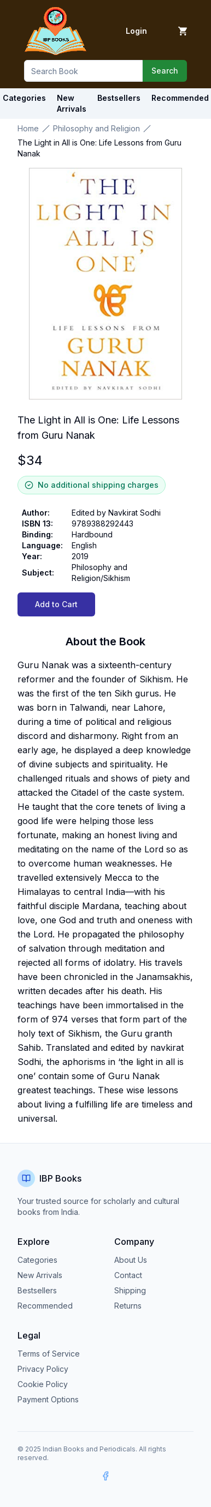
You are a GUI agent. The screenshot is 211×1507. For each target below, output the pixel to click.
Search (164, 70)
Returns (128, 1305)
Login (136, 30)
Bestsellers (37, 1290)
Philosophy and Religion (96, 128)
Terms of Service (48, 1353)
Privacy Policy (42, 1368)
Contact (128, 1275)
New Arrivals (39, 1275)
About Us (130, 1259)
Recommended (45, 1305)
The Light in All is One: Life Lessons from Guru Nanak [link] (99, 148)
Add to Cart (56, 604)
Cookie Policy (42, 1384)
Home (28, 128)
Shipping (130, 1290)
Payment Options (48, 1399)
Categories (24, 97)
